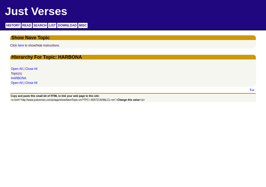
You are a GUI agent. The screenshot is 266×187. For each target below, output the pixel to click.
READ (26, 25)
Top (252, 89)
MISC (83, 25)
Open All (17, 69)
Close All (31, 69)
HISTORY (13, 25)
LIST (52, 25)
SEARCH (40, 25)
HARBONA (18, 78)
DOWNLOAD (67, 25)
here (21, 45)
